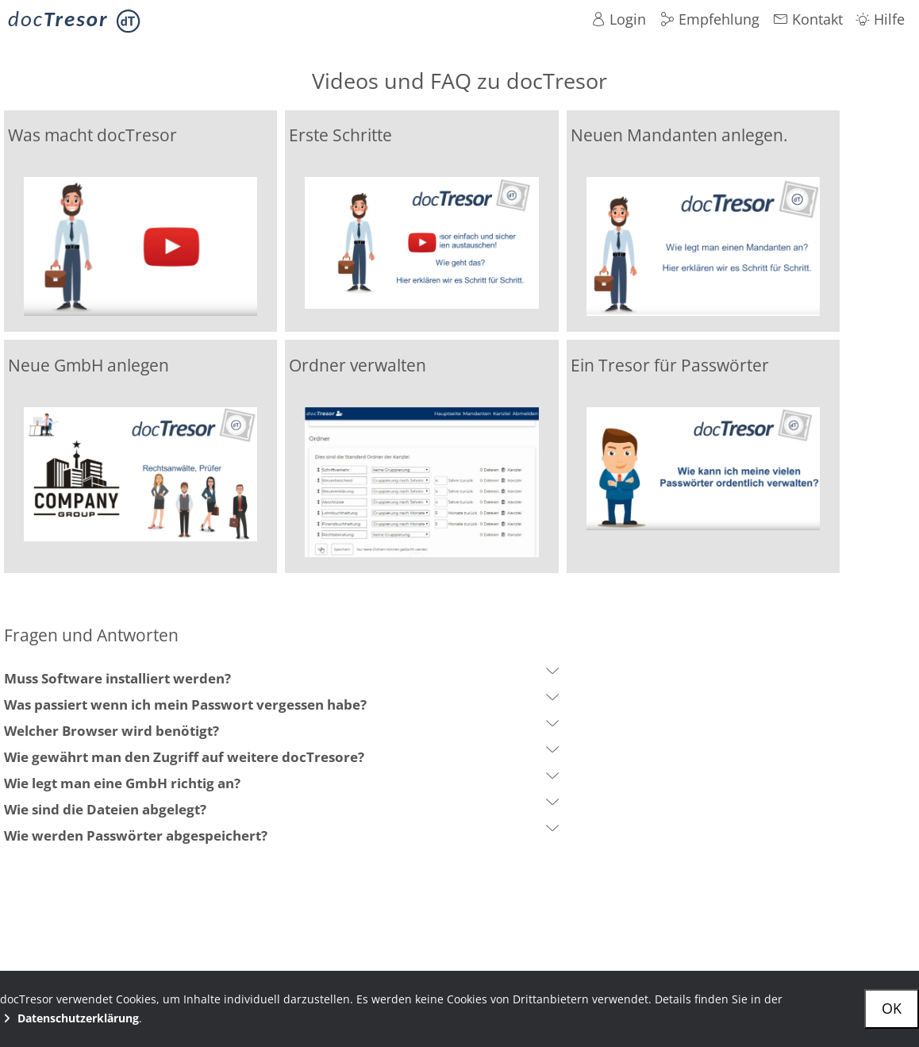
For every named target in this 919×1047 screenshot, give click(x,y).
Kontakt (808, 19)
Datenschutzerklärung (69, 1018)
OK (892, 1008)
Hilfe (880, 19)
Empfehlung (709, 19)
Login (618, 19)
